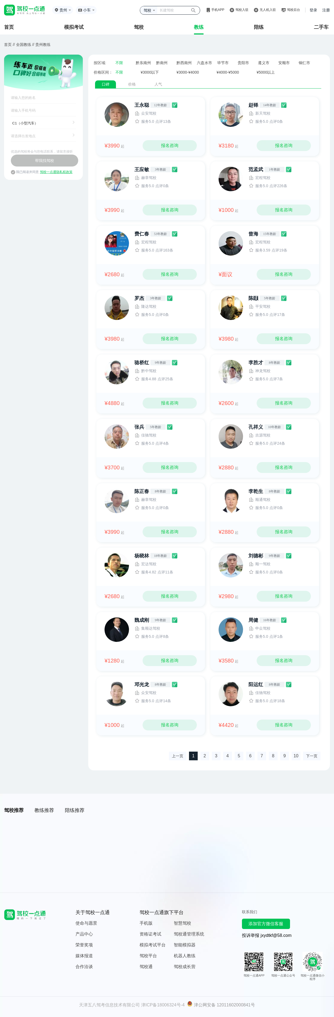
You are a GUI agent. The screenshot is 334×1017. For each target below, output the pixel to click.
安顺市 (284, 63)
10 (296, 756)
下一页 (311, 756)
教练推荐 (44, 810)
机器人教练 (185, 955)
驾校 (139, 27)
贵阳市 (243, 63)
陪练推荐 (74, 810)
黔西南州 (184, 63)
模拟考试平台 (153, 945)
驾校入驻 (241, 10)
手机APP (217, 10)
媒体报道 (84, 955)
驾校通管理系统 (189, 934)
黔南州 (162, 63)
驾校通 (146, 966)
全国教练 (23, 44)
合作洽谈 (84, 966)
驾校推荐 (14, 810)
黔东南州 (143, 63)
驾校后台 (293, 10)
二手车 (321, 27)
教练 (199, 27)
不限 (119, 63)
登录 (313, 10)
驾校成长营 (185, 966)
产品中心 (84, 934)
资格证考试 (150, 934)
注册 (326, 10)
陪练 (259, 27)
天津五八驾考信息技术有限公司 (109, 1005)
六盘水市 (204, 63)
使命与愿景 (86, 923)
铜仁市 (304, 63)
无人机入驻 (268, 10)
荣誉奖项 (84, 945)
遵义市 (263, 63)
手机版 (146, 923)
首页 (9, 27)
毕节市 (223, 63)
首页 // (9, 44)
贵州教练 (43, 44)
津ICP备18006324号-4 (163, 1005)
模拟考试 (74, 27)
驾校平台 (148, 955)
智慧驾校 (182, 923)
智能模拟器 (185, 945)
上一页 (177, 756)
